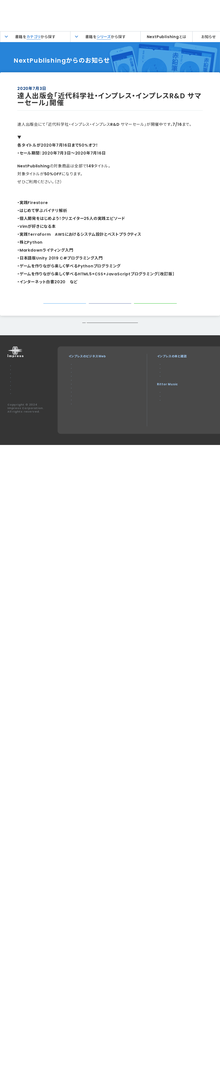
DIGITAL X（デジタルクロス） (91, 443)
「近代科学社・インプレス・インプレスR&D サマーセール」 (72, 137)
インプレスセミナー (84, 437)
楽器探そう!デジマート (156, 425)
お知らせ (208, 36)
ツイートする (66, 308)
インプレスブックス (154, 389)
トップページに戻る (110, 337)
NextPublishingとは (166, 36)
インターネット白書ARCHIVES (163, 401)
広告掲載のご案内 (22, 397)
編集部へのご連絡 (22, 403)
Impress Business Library (93, 431)
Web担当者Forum (85, 395)
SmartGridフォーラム (87, 419)
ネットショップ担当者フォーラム (92, 425)
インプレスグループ (23, 420)
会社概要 (16, 415)
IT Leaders (80, 407)
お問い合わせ (19, 391)
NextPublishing (154, 395)
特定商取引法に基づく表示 (28, 426)
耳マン (145, 431)
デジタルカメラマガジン (157, 383)
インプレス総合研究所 (86, 401)
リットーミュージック (155, 419)
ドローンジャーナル (84, 413)
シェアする (112, 308)
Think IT (78, 389)
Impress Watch (84, 383)
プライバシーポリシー (25, 409)
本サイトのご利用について (28, 385)
